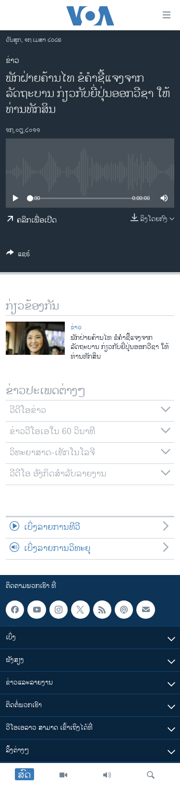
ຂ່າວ (12, 60)
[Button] (18, 255)
